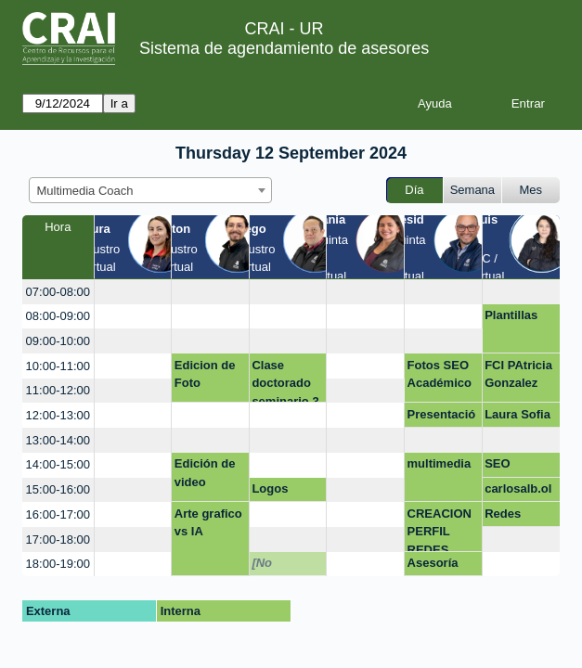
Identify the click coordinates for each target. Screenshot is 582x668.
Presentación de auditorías (441, 417)
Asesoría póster (433, 566)
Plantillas (511, 315)
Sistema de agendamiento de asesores (284, 48)
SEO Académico (517, 466)
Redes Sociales (509, 517)
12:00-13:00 (58, 415)
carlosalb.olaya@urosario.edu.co (519, 492)
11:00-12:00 (58, 390)
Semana (472, 190)
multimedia (439, 463)
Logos (270, 488)
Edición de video (205, 472)
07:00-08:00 (58, 292)
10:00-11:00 (58, 366)
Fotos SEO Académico (439, 374)
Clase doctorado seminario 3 (285, 381)
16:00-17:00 (58, 514)
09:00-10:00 (58, 341)
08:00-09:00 (58, 316)
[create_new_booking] (133, 291)
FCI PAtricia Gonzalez (518, 374)
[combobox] (150, 190)
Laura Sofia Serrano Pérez (517, 417)
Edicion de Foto (205, 374)
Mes (531, 190)
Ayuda (435, 103)
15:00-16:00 (58, 489)
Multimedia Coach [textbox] (85, 191)
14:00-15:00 (58, 464)
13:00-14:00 (58, 440)
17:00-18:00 (58, 539)
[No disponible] (284, 566)
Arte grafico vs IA (208, 523)
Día (414, 190)
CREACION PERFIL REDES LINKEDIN (439, 529)
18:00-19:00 (58, 564)
